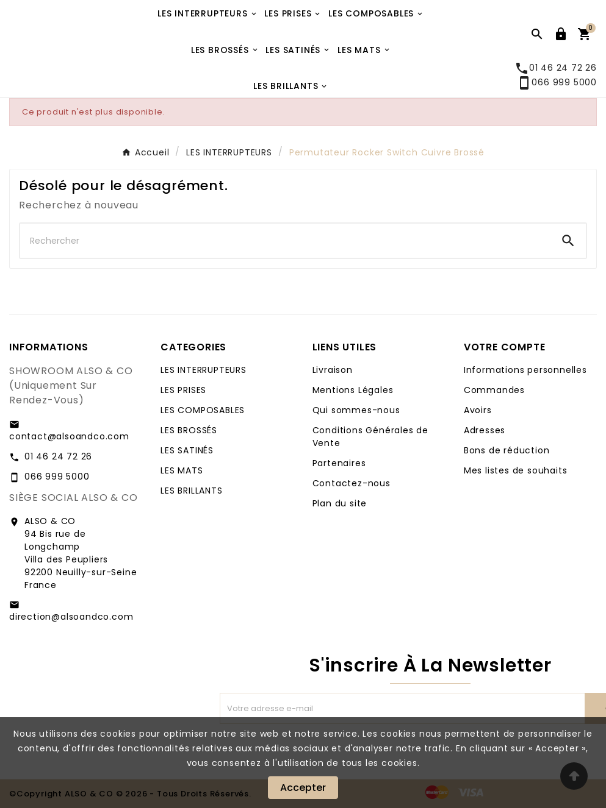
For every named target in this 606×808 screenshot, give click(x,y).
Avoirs (478, 410)
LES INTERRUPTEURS (204, 370)
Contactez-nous (351, 483)
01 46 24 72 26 (58, 456)
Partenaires (339, 463)
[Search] (568, 241)
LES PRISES (183, 390)
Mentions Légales (353, 390)
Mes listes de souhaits (516, 470)
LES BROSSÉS (189, 430)
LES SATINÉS (187, 450)
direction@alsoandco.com (71, 617)
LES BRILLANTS (191, 490)
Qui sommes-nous (356, 410)
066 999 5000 (557, 82)
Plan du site (339, 503)
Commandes (494, 390)
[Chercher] (285, 241)
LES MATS (182, 470)
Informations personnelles (525, 370)
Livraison (332, 370)
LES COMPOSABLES (203, 410)
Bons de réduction (507, 450)
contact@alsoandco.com (69, 436)
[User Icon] (561, 34)
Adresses (484, 430)
